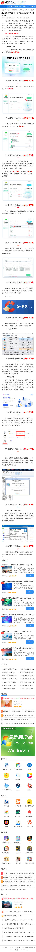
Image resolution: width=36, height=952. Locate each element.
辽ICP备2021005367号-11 (8, 947)
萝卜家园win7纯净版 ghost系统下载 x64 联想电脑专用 (18, 581)
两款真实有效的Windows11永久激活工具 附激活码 (16, 885)
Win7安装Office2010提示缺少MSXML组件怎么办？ (16, 672)
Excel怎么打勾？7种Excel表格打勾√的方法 (14, 890)
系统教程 (14, 10)
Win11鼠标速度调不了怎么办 (28, 685)
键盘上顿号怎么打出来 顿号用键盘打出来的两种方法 (16, 877)
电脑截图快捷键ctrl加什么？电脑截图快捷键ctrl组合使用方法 (17, 881)
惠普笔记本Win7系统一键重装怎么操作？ (13, 679)
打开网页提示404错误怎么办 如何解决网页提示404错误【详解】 (17, 873)
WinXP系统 (32, 6)
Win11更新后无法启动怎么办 (10, 688)
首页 (3, 6)
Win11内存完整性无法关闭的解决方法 (12, 669)
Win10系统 (18, 6)
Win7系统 (25, 6)
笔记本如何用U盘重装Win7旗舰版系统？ (13, 675)
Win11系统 (11, 6)
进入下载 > (29, 575)
